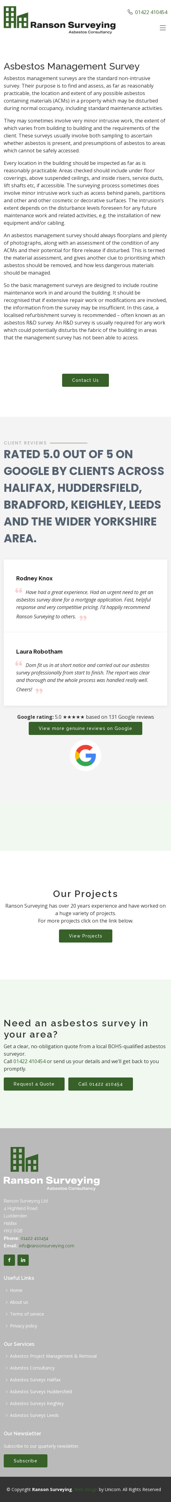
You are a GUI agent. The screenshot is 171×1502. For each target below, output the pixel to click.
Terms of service (27, 1314)
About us (19, 1302)
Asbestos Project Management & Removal (53, 1356)
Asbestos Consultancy (32, 1368)
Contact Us (85, 380)
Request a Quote (34, 1084)
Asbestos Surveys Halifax (35, 1380)
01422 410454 (151, 12)
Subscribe (25, 1460)
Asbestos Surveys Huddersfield (41, 1391)
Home (16, 1290)
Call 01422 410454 (100, 1084)
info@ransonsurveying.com (46, 1245)
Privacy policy (23, 1326)
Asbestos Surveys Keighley (37, 1403)
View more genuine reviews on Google (85, 728)
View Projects (85, 935)
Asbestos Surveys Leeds (34, 1415)
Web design (86, 1489)
